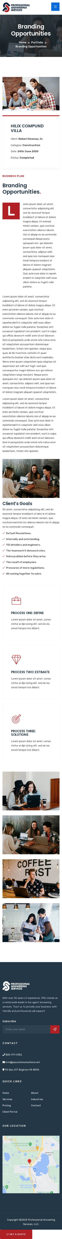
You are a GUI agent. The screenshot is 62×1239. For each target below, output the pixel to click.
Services (7, 1099)
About (34, 1093)
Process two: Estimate (30, 672)
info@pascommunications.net (23, 1062)
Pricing (6, 1105)
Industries (37, 1099)
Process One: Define (27, 613)
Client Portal (9, 1111)
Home (5, 1093)
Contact (36, 1105)
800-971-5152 (14, 1054)
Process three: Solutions (23, 733)
